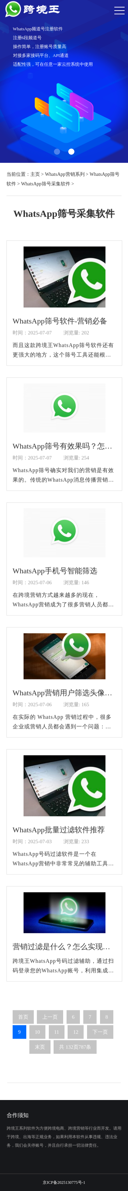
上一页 (50, 1021)
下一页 (100, 1036)
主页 (35, 174)
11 (56, 1036)
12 (75, 1036)
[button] (57, 152)
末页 (40, 1051)
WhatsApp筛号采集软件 (45, 183)
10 (37, 1036)
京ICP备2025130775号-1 (64, 1182)
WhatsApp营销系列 (65, 174)
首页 (23, 1021)
